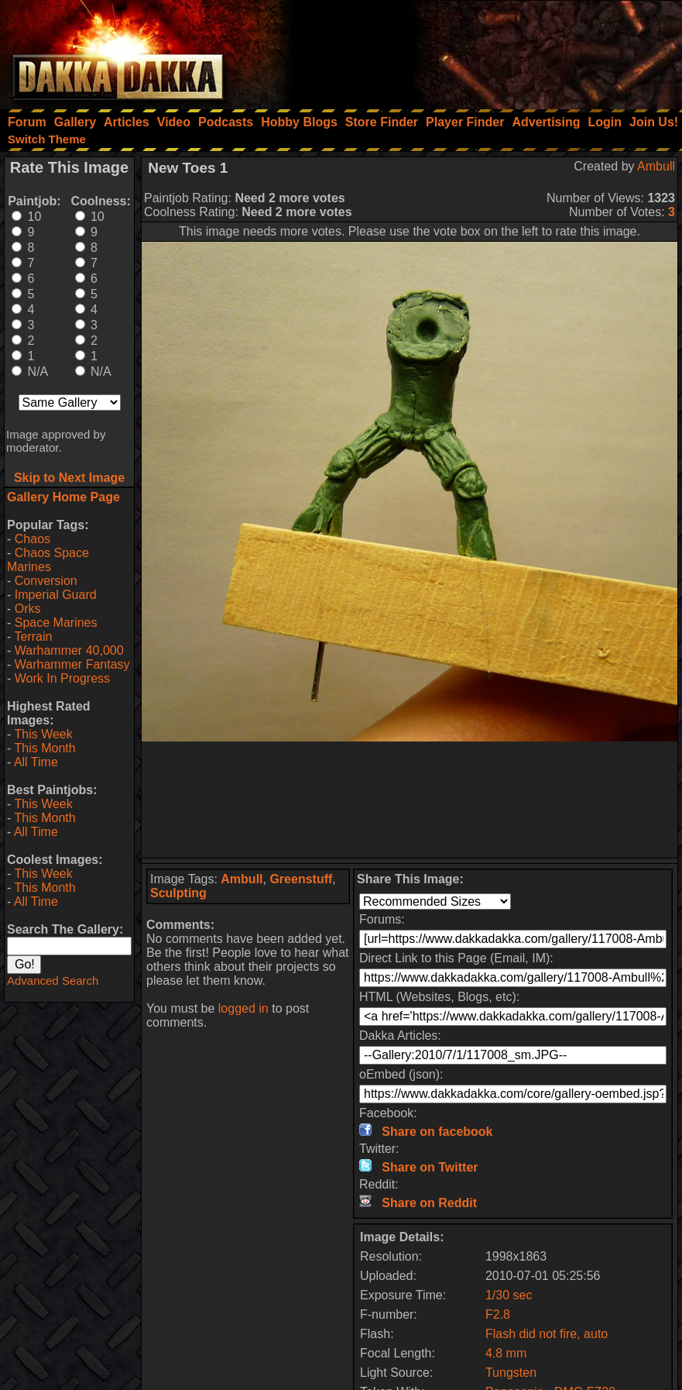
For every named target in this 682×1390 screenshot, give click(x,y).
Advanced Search (52, 980)
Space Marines (56, 622)
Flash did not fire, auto (546, 1333)
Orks (28, 608)
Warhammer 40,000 (69, 650)
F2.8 (497, 1314)
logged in (243, 1008)
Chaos (32, 538)
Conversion (46, 580)
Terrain (33, 636)
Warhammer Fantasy (72, 664)
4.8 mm (505, 1353)
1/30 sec (508, 1295)
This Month (44, 748)
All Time (36, 762)
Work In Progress (62, 678)
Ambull (656, 166)
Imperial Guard (56, 594)
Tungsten (510, 1372)
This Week (43, 734)
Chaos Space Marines (48, 559)
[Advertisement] (474, 50)
